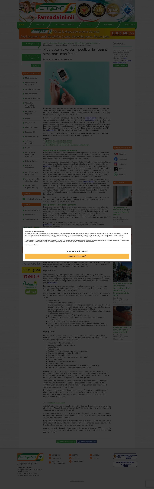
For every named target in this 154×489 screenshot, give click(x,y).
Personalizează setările (77, 251)
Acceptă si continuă (77, 256)
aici (37, 245)
